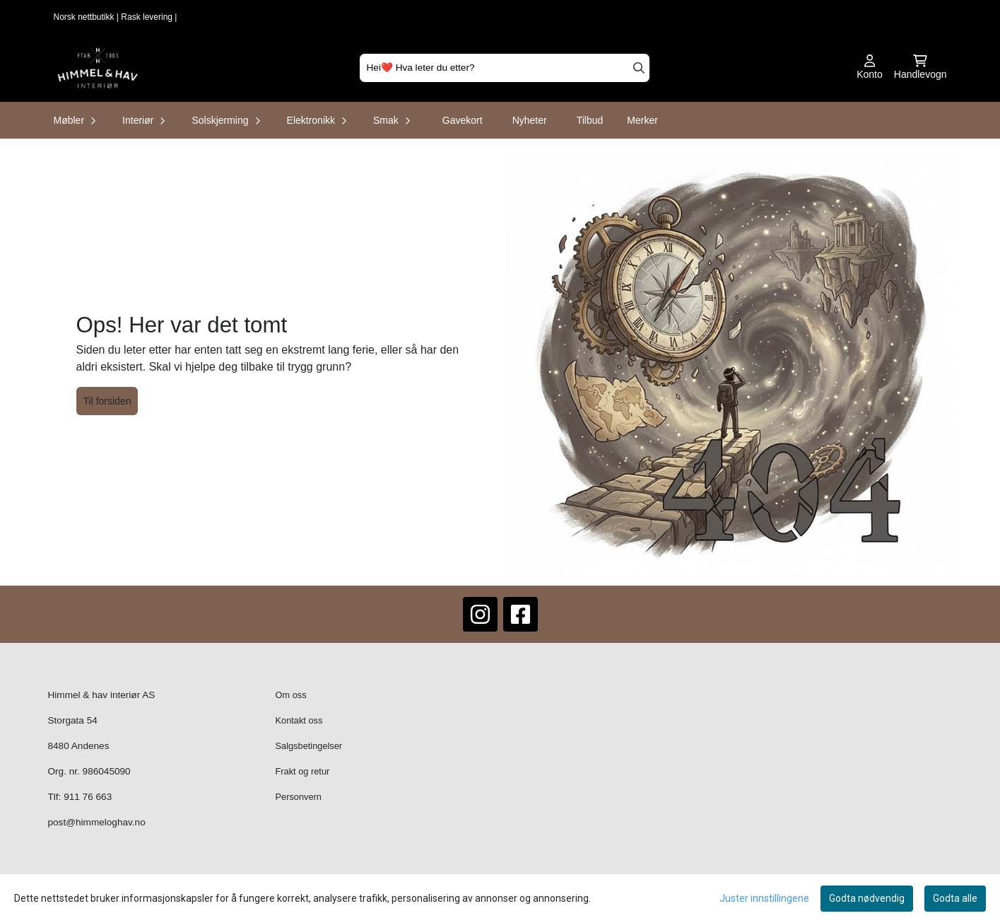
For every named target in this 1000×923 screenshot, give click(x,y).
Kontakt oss (299, 720)
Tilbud (590, 120)
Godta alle (955, 898)
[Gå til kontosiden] (869, 68)
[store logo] (98, 68)
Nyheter (529, 120)
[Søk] (504, 68)
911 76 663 (88, 796)
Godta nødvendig (867, 898)
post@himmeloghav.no (97, 822)
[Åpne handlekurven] (920, 68)
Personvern (299, 796)
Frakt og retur (303, 771)
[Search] (638, 67)
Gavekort (462, 120)
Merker (642, 120)
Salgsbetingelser (309, 746)
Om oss (291, 695)
